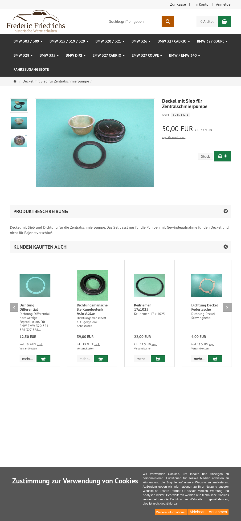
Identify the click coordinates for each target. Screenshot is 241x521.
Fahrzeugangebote (31, 69)
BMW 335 (49, 55)
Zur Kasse (178, 4)
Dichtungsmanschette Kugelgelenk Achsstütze (92, 309)
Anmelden (224, 4)
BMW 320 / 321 (109, 41)
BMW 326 (141, 41)
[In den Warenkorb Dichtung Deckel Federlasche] (215, 358)
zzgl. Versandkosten (173, 137)
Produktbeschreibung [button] (40, 211)
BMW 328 (23, 55)
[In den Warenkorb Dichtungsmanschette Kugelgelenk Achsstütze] (101, 358)
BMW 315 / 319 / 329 (68, 41)
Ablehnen (197, 512)
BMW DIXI (76, 55)
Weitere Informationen (171, 512)
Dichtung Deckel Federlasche (204, 307)
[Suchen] (168, 21)
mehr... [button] (27, 358)
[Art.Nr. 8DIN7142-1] (196, 114)
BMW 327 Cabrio (174, 41)
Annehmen (218, 512)
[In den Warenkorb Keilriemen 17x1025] (158, 358)
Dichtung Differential (29, 307)
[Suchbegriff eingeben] (133, 21)
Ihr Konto (200, 4)
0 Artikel (207, 21)
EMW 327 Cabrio (109, 55)
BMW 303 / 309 (27, 41)
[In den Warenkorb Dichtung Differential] (43, 358)
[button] (120, 247)
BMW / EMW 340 (184, 55)
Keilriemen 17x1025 (142, 307)
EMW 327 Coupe (147, 55)
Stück (205, 156)
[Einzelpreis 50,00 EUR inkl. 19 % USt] (196, 129)
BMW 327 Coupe (212, 41)
